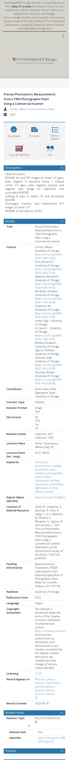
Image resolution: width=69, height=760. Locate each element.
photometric (42, 466)
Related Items (14, 713)
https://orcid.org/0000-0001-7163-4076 (48, 300)
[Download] (14, 131)
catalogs (56, 466)
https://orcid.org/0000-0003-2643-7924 (48, 271)
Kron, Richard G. (38, 109)
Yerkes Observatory (43, 478)
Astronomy (41, 462)
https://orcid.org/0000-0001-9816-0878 (48, 381)
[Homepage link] (34, 59)
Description (13, 168)
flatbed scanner (44, 491)
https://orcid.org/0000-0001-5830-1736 (48, 315)
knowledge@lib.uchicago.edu (34, 28)
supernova (41, 484)
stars (52, 469)
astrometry (41, 469)
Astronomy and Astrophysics (47, 684)
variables (40, 473)
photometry (56, 484)
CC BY (38, 673)
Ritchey (55, 480)
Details (10, 221)
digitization (41, 488)
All (36, 697)
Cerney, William (18, 109)
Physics (51, 694)
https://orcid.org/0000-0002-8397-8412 (48, 285)
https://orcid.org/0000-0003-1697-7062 (48, 256)
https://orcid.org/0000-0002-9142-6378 (48, 366)
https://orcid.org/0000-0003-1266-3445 (48, 337)
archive (53, 488)
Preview (10, 751)
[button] (34, 131)
